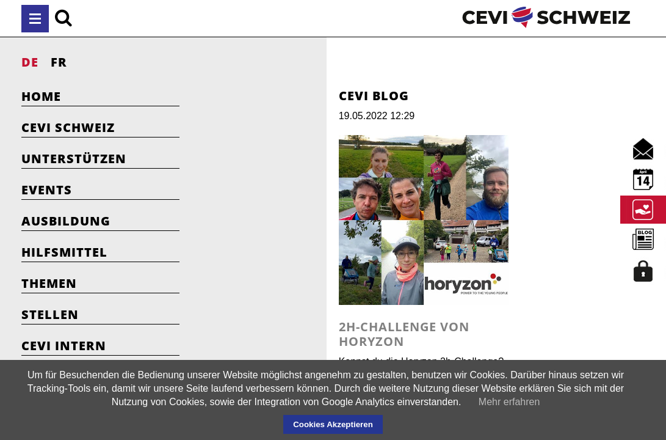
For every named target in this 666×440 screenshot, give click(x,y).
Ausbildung (65, 221)
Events (46, 190)
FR (59, 62)
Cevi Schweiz (68, 127)
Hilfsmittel (64, 252)
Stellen (50, 314)
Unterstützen (73, 158)
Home (41, 96)
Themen (49, 283)
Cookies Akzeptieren (333, 424)
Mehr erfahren (509, 402)
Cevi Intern (63, 345)
